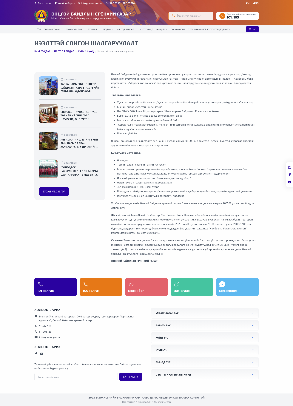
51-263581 (42, 326)
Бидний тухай (52, 29)
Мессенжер (228, 290)
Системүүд (146, 29)
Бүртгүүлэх (130, 376)
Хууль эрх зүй (74, 29)
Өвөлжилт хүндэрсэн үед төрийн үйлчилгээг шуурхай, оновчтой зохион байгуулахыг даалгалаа (79, 115)
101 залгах (45, 290)
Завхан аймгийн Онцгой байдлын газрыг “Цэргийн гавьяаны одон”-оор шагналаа (80, 87)
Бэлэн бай (136, 290)
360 (252, 29)
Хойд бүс (162, 337)
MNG (255, 3)
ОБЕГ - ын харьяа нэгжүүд (173, 374)
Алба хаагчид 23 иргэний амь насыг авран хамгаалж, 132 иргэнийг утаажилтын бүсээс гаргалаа (79, 143)
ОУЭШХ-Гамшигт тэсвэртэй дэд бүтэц (209, 29)
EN (247, 3)
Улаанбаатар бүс (167, 313)
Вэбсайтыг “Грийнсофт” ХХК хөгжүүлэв (146, 401)
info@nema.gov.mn (90, 3)
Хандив (160, 29)
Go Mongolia (178, 29)
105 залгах (91, 290)
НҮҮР (38, 29)
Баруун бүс (163, 325)
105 (236, 17)
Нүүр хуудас (42, 51)
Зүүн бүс (161, 349)
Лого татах (42, 3)
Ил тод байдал (125, 29)
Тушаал (92, 29)
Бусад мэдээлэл (54, 191)
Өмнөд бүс (163, 362)
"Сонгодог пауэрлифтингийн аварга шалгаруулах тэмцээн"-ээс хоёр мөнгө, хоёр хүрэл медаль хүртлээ (80, 171)
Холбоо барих (64, 3)
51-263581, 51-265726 (120, 3)
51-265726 (42, 331)
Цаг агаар (182, 290)
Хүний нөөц (86, 51)
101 (229, 17)
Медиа (106, 29)
